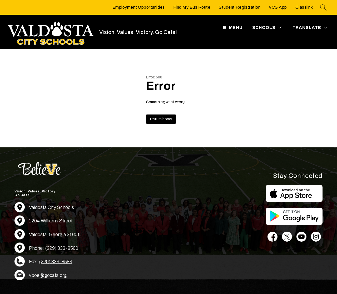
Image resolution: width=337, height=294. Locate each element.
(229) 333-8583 (55, 261)
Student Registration (239, 7)
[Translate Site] (310, 27)
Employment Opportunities (138, 7)
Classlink (304, 7)
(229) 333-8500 (61, 248)
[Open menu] (232, 27)
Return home (161, 119)
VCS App (278, 7)
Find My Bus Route (192, 7)
